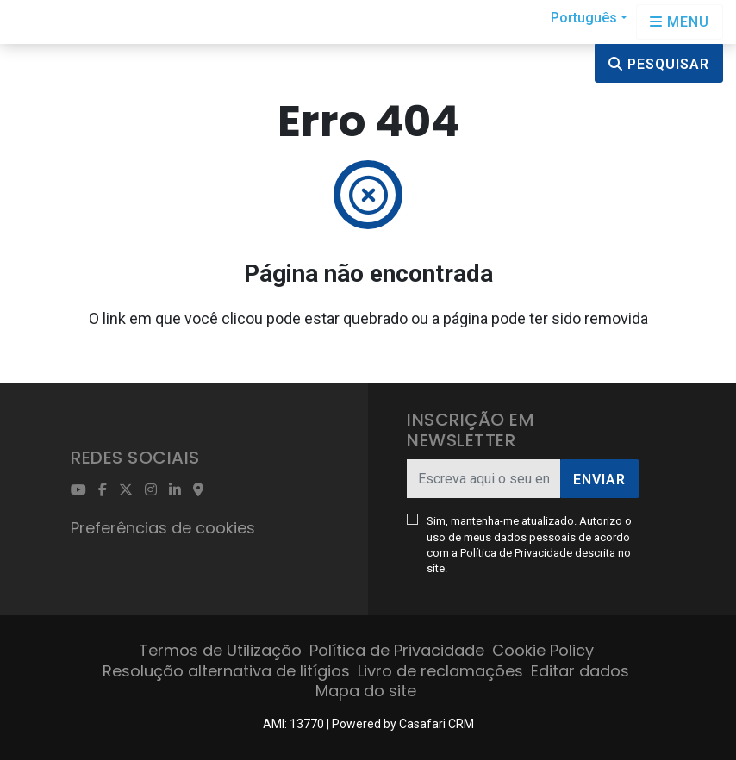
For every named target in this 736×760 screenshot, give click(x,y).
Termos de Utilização (220, 650)
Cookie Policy (543, 650)
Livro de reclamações (440, 671)
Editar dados (580, 671)
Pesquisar (658, 64)
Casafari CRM (436, 724)
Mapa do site (365, 690)
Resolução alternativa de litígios (226, 671)
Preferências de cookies (163, 528)
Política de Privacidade (517, 552)
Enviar (599, 479)
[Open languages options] (679, 22)
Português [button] (584, 17)
